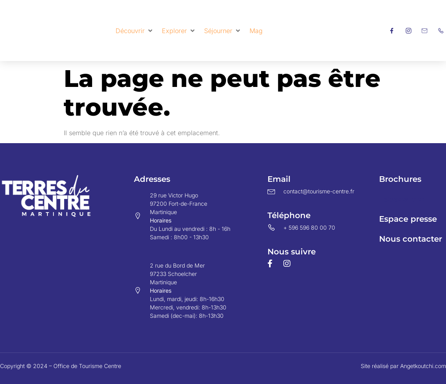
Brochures (400, 179)
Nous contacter (410, 239)
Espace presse (408, 219)
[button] (135, 30)
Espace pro (401, 199)
